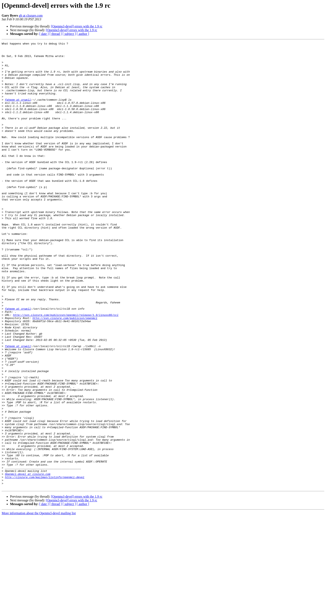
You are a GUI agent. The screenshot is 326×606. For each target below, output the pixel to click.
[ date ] (44, 34)
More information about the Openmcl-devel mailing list (39, 602)
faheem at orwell (18, 111)
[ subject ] (69, 34)
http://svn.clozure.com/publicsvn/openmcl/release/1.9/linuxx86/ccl (66, 370)
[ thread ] (55, 34)
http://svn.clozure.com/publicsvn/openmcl (64, 373)
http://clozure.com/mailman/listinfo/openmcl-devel (44, 564)
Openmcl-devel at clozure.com (27, 561)
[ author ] (83, 34)
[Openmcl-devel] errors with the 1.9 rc (76, 26)
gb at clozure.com (31, 15)
